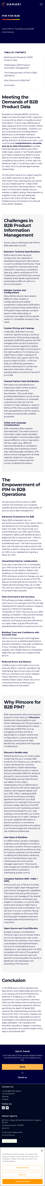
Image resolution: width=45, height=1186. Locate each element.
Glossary (5, 1099)
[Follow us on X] (7, 1107)
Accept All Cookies (22, 1182)
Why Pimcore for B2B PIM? (17, 80)
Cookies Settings (9, 1141)
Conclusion (9, 85)
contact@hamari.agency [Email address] (11, 1091)
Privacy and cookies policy (12, 1132)
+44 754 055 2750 (8, 1094)
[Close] (42, 1151)
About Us (5, 1128)
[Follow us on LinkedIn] (3, 1107)
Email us (22, 1077)
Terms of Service (8, 1135)
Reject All (22, 1175)
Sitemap (5, 1096)
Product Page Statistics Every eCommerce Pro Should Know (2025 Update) (21, 201)
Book (22, 1067)
